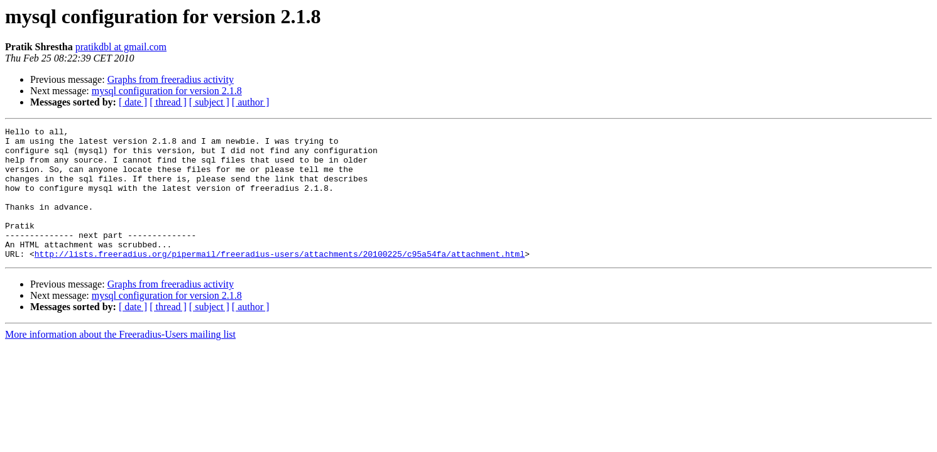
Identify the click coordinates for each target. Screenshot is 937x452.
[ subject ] (209, 102)
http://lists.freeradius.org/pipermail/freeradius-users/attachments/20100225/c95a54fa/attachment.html (280, 280)
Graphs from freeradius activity (170, 79)
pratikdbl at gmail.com (121, 46)
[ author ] (251, 102)
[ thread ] (168, 102)
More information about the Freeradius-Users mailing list (120, 360)
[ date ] (133, 102)
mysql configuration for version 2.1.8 (167, 90)
